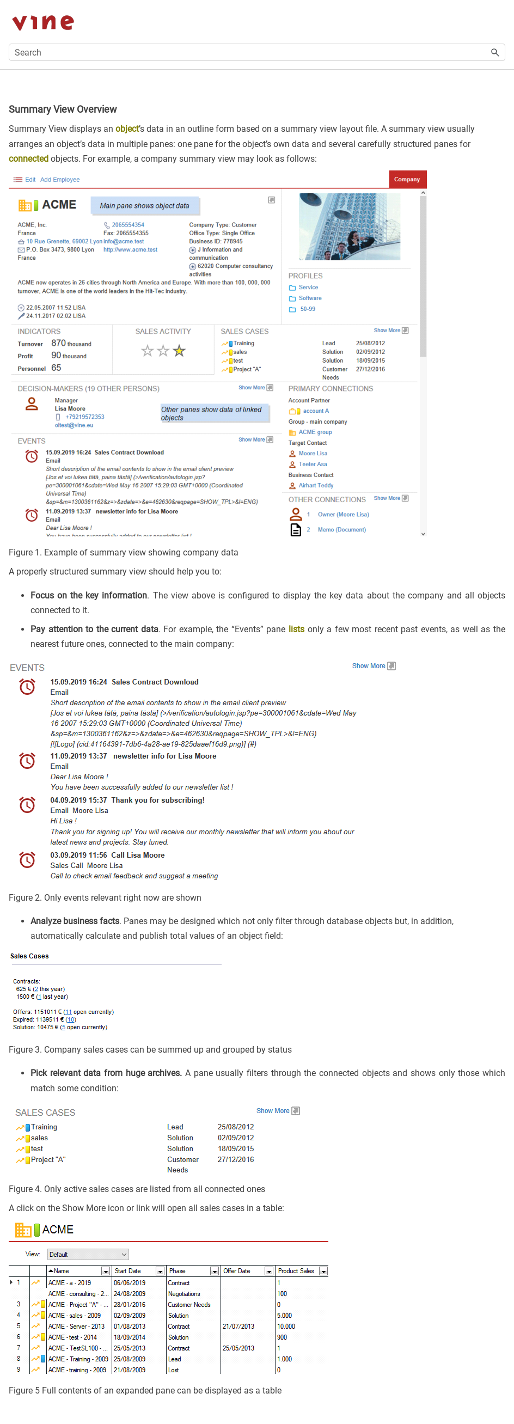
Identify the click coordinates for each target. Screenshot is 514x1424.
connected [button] (28, 159)
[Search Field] (257, 52)
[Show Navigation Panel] (499, 22)
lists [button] (296, 629)
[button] (495, 52)
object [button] (127, 129)
